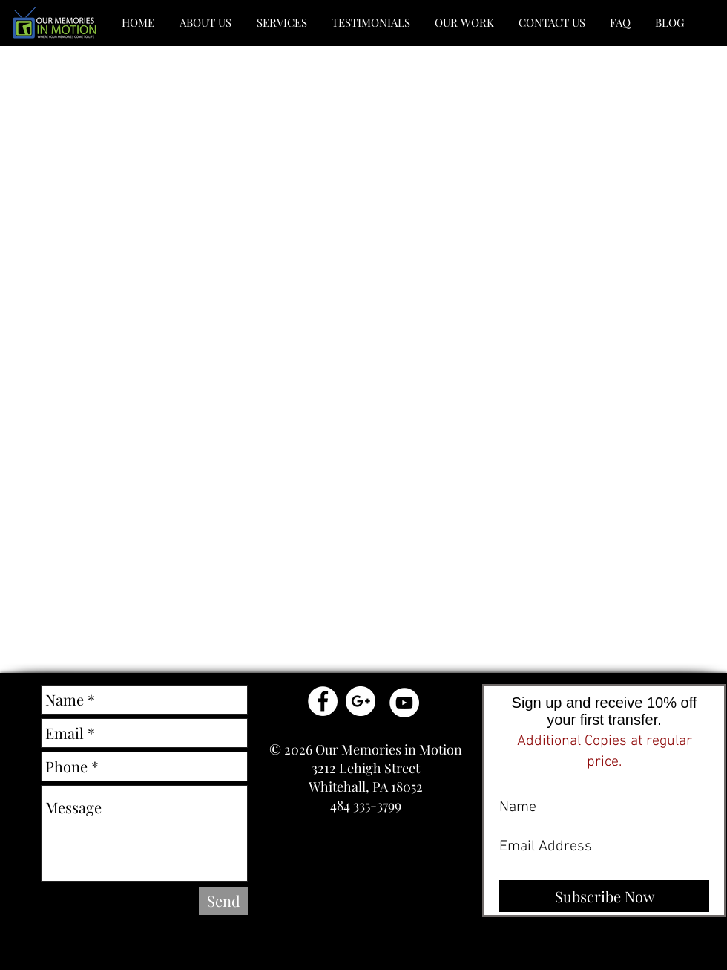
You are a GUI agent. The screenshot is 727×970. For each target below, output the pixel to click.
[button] (205, 22)
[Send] (223, 901)
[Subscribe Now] (604, 896)
